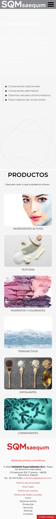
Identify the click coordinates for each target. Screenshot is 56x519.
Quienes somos (28, 501)
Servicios (28, 507)
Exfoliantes (28, 392)
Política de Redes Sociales (28, 494)
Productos (28, 504)
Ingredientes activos (28, 228)
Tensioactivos (28, 351)
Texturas (28, 269)
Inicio (28, 498)
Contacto (28, 514)
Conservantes (28, 433)
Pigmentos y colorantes (28, 310)
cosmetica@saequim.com (38, 478)
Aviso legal (28, 486)
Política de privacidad (28, 483)
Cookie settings (46, 517)
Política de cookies (28, 490)
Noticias (28, 510)
